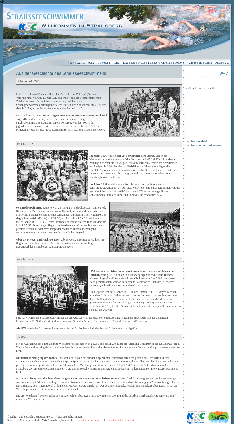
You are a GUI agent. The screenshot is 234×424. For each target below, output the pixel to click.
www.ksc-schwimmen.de (120, 420)
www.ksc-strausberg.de (89, 420)
